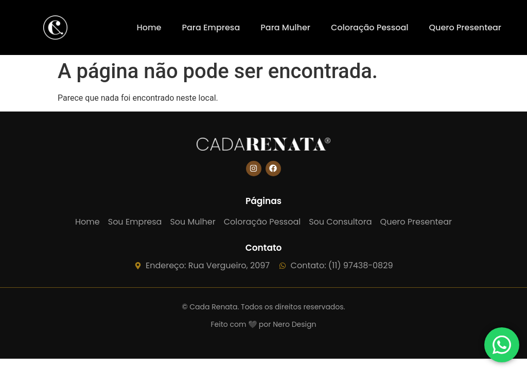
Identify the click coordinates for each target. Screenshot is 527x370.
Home (148, 27)
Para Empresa (211, 27)
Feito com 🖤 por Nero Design (264, 324)
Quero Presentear (465, 27)
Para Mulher (285, 27)
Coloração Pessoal (370, 27)
